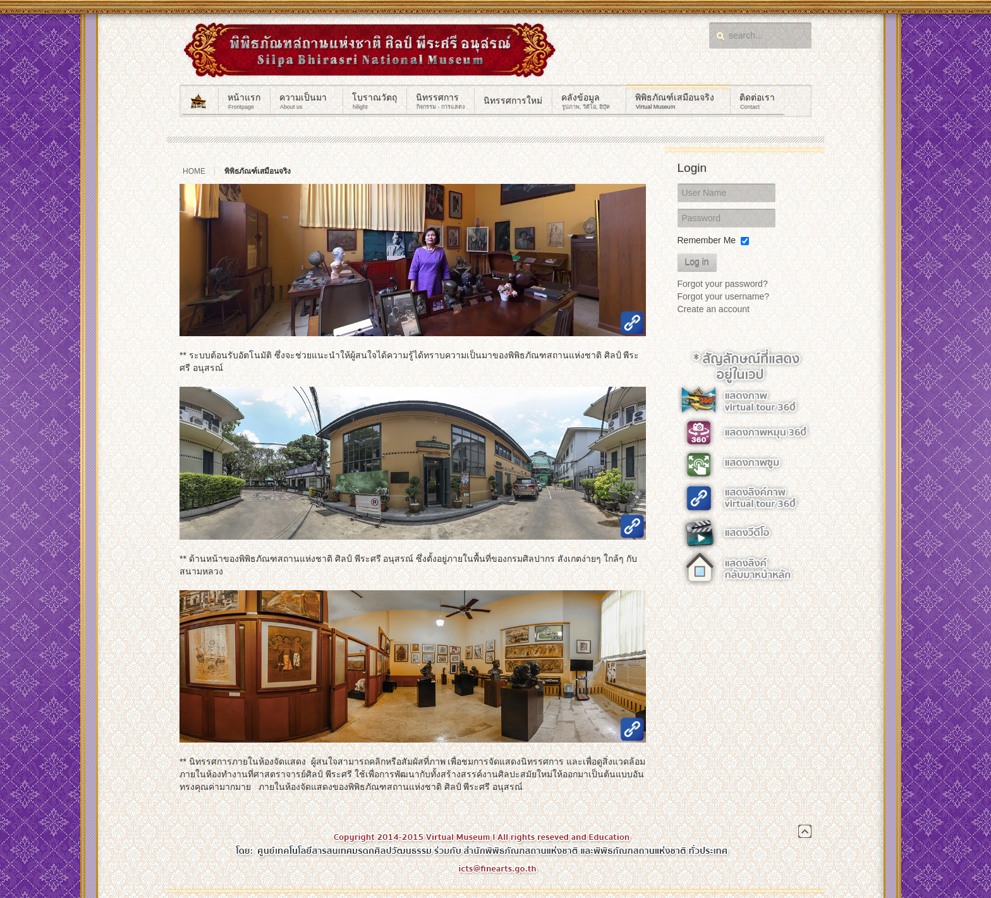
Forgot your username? (724, 296)
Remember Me (707, 240)
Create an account (714, 309)
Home (194, 171)
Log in (697, 262)
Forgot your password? (723, 284)
